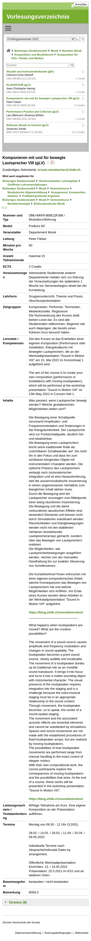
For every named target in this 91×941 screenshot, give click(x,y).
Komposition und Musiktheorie (33, 54)
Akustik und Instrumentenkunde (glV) (30, 71)
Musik (54, 50)
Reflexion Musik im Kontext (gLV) (27, 125)
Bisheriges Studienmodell (30, 50)
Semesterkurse (59, 188)
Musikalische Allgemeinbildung (27, 192)
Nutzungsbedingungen (58, 932)
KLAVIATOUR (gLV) (19, 84)
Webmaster (82, 932)
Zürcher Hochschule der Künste (21, 922)
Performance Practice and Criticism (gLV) (32, 111)
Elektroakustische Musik (49, 203)
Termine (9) (18, 902)
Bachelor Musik (72, 50)
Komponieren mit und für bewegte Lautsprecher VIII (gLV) (43, 98)
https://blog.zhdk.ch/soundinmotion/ (56, 612)
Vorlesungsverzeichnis (38, 16)
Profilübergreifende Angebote (41, 195)
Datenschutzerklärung (28, 932)
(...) (4, 207)
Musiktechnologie (19, 203)
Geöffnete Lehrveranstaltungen (27, 184)
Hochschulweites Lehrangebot (58, 181)
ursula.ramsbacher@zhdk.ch (59, 170)
